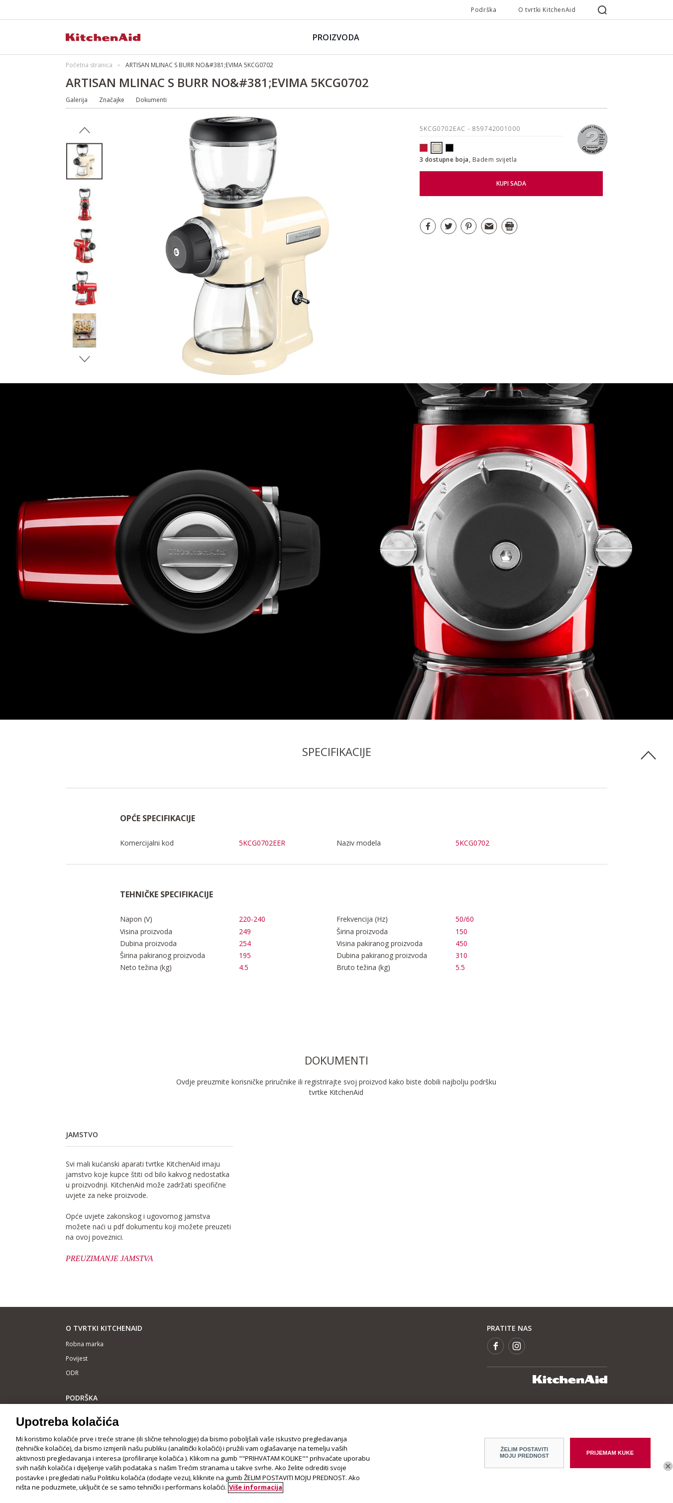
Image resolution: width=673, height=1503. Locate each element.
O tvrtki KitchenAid (546, 9)
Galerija (77, 100)
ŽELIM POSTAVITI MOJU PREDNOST (524, 1457)
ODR (72, 1373)
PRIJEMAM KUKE (610, 1457)
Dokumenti (151, 100)
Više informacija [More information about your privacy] (255, 1492)
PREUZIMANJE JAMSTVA (109, 1258)
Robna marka (85, 1344)
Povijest (77, 1358)
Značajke (111, 100)
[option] (84, 161)
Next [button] (84, 359)
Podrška (483, 9)
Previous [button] (84, 130)
